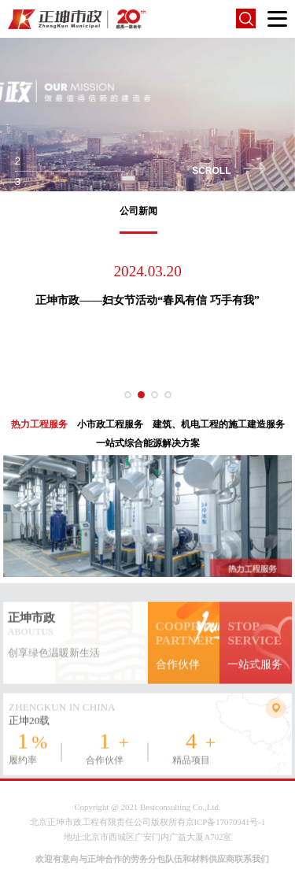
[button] (127, 394)
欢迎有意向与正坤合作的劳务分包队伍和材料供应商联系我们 (152, 859)
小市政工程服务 (110, 424)
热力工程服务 (39, 424)
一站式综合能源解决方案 (148, 443)
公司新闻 (138, 210)
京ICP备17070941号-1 (226, 822)
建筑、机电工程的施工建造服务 (219, 424)
